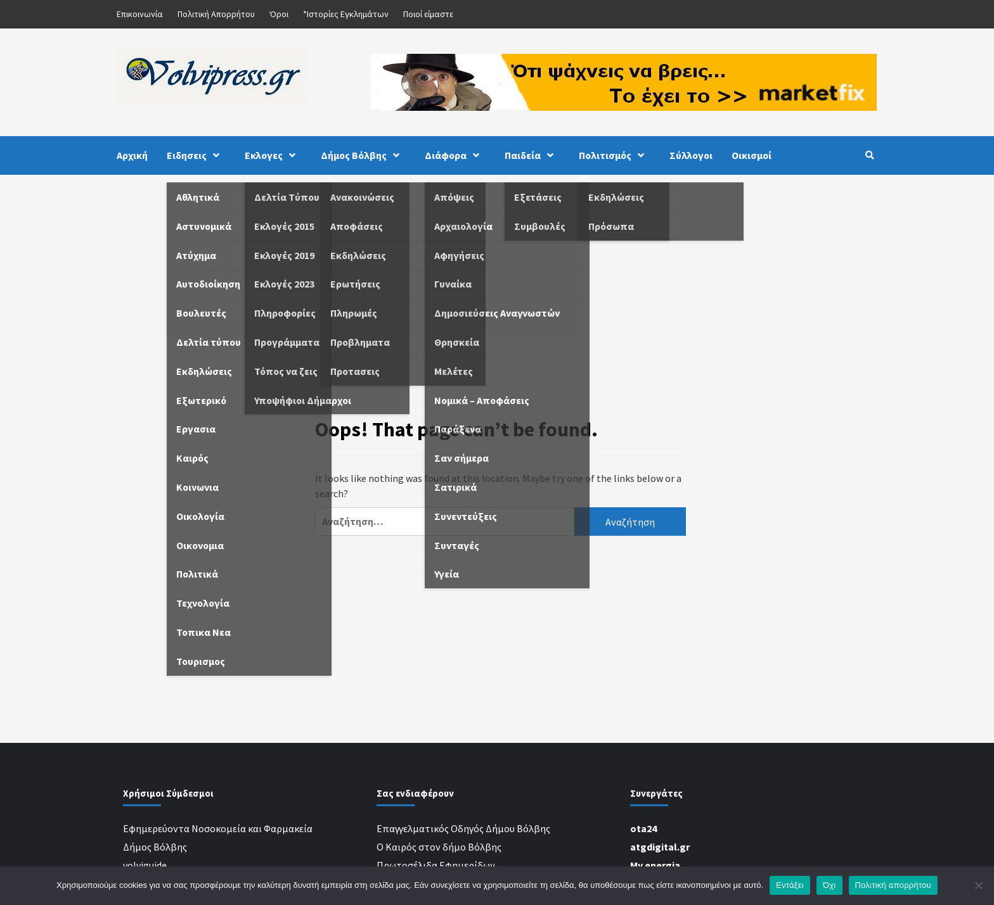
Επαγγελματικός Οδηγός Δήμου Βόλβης (463, 828)
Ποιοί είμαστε (428, 14)
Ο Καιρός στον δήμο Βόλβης (439, 846)
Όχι (829, 885)
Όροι (278, 14)
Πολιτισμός (614, 155)
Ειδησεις (196, 155)
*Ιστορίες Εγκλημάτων (346, 14)
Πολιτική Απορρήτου (216, 14)
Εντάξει (790, 885)
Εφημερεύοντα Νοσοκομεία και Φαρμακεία (218, 828)
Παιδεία (532, 155)
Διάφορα (455, 155)
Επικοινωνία (140, 14)
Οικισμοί (751, 155)
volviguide (145, 865)
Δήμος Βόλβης (363, 155)
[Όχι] (978, 885)
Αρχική (132, 155)
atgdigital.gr (660, 846)
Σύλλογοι (691, 155)
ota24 (643, 828)
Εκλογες (273, 155)
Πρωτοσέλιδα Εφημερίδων (436, 865)
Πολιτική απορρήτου (893, 885)
